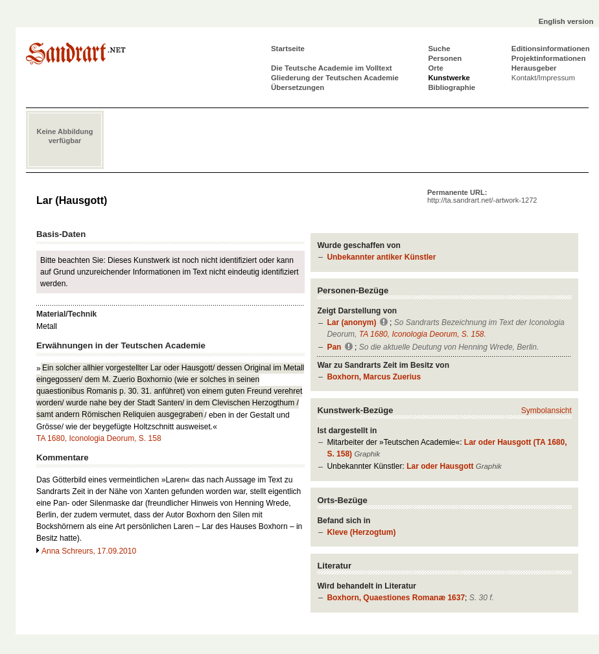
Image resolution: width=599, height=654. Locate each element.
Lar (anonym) (351, 322)
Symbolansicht (546, 410)
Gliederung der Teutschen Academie (335, 78)
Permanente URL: (482, 196)
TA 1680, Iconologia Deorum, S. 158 (421, 334)
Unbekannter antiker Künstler (381, 257)
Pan (334, 347)
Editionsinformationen (550, 48)
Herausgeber (534, 68)
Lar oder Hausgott (439, 466)
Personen (445, 58)
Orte (435, 68)
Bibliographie (451, 87)
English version (566, 21)
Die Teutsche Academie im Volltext (331, 68)
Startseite (288, 48)
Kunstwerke (449, 78)
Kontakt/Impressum (543, 78)
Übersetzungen (297, 87)
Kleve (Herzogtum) (361, 532)
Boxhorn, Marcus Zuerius (374, 376)
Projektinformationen (548, 58)
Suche (439, 48)
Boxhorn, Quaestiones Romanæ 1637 (396, 597)
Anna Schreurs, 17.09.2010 (88, 551)
